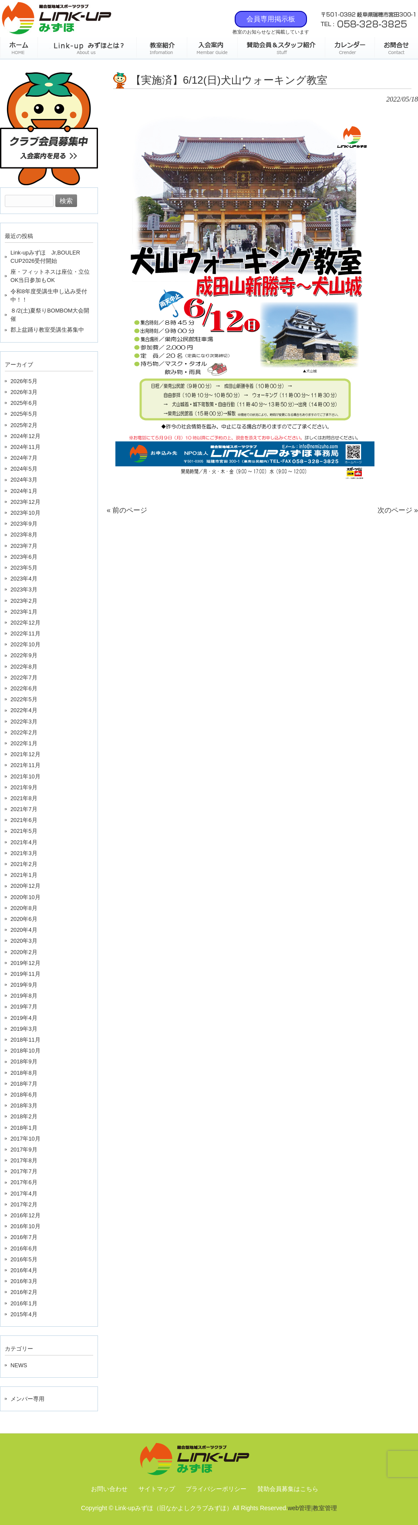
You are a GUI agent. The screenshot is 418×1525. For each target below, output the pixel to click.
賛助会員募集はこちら (287, 1488)
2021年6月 (23, 820)
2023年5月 (23, 567)
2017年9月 (23, 1149)
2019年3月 (23, 1029)
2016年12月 (25, 1215)
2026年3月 (23, 392)
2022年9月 (23, 655)
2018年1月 (23, 1127)
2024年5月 (23, 468)
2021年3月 (23, 853)
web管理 (299, 1508)
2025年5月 (23, 414)
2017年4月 (23, 1193)
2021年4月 (23, 842)
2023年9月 (23, 523)
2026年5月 (23, 381)
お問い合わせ (109, 1488)
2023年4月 (23, 578)
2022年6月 (23, 688)
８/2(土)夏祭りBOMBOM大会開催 (50, 314)
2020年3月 (23, 940)
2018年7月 (23, 1083)
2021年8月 (23, 798)
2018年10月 (25, 1050)
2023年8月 (23, 534)
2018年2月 (23, 1116)
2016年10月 (25, 1226)
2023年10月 (25, 512)
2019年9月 (23, 985)
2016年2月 (23, 1292)
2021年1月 (23, 875)
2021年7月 (23, 809)
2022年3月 (23, 721)
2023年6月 (23, 557)
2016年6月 (23, 1248)
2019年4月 (23, 1018)
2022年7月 (23, 677)
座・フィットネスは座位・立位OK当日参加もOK (50, 275)
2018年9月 (23, 1061)
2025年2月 (23, 425)
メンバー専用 (27, 1399)
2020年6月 (23, 919)
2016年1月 (23, 1303)
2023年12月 (25, 502)
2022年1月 (23, 743)
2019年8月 (23, 995)
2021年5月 (23, 831)
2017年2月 (23, 1204)
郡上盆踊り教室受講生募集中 (47, 329)
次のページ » (398, 510)
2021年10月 (25, 776)
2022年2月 (23, 732)
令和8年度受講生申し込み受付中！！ (48, 295)
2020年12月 (25, 886)
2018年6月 (23, 1094)
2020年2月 (23, 952)
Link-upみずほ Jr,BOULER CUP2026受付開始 (45, 256)
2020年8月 (23, 908)
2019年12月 (25, 963)
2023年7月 (23, 546)
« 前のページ (127, 510)
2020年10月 (25, 897)
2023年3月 (23, 589)
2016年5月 (23, 1259)
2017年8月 (23, 1160)
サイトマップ (156, 1488)
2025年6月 (23, 403)
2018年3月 (23, 1105)
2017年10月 (25, 1138)
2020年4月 (23, 930)
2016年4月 (23, 1270)
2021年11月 (25, 765)
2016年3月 (23, 1281)
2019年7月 (23, 1006)
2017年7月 (23, 1171)
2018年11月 (25, 1039)
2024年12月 (25, 436)
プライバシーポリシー (215, 1488)
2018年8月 (23, 1073)
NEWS (18, 1365)
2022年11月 (25, 633)
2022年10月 (25, 644)
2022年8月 (23, 666)
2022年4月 (23, 710)
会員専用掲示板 (270, 19)
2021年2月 (23, 864)
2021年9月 (23, 787)
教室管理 (325, 1508)
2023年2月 (23, 601)
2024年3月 (23, 479)
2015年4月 (23, 1314)
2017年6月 (23, 1182)
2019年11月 (25, 974)
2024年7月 (23, 458)
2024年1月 (23, 491)
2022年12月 (25, 622)
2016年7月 (23, 1237)
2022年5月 (23, 699)
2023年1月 (23, 611)
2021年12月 (25, 754)
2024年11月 (25, 447)
